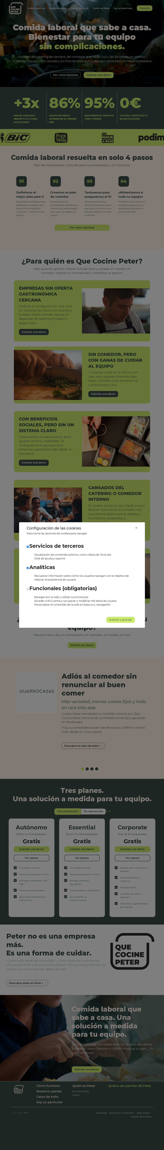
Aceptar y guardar (120, 619)
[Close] (136, 527)
